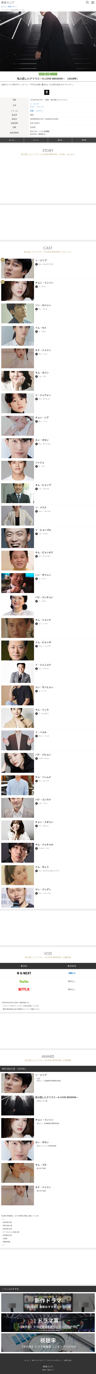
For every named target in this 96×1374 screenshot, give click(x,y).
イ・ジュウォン (43, 395)
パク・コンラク (43, 799)
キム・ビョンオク (44, 552)
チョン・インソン (37, 107)
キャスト (36, 140)
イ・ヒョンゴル (43, 530)
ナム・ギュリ (42, 867)
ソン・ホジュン (43, 305)
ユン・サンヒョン (44, 687)
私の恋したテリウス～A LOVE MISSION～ (56, 1097)
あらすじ (12, 140)
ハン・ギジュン (43, 575)
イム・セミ (40, 327)
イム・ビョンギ (43, 642)
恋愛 (47, 74)
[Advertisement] (48, 222)
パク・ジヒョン (43, 754)
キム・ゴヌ (40, 1165)
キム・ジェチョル (44, 844)
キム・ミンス (42, 709)
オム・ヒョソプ (43, 485)
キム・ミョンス (43, 620)
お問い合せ (68, 1360)
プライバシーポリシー (53, 1360)
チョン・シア (42, 417)
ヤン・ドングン (43, 889)
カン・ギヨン (42, 440)
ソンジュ (39, 462)
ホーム (27, 1360)
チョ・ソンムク (43, 777)
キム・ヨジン (42, 372)
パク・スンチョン (44, 597)
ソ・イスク (40, 507)
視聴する (72, 973)
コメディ (54, 74)
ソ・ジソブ (34, 104)
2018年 (41, 74)
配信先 (60, 140)
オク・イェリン (43, 350)
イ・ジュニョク (43, 665)
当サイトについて (38, 1360)
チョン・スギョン (44, 822)
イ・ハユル (40, 732)
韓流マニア (7, 2)
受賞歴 (84, 140)
